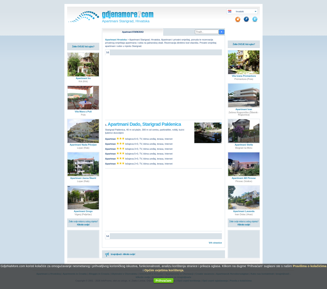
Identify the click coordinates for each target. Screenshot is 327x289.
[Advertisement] (163, 88)
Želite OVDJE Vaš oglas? (83, 46)
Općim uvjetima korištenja (163, 270)
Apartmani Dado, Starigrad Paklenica (144, 124)
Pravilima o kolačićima (309, 266)
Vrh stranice (215, 242)
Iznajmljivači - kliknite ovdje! (120, 254)
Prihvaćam (163, 280)
